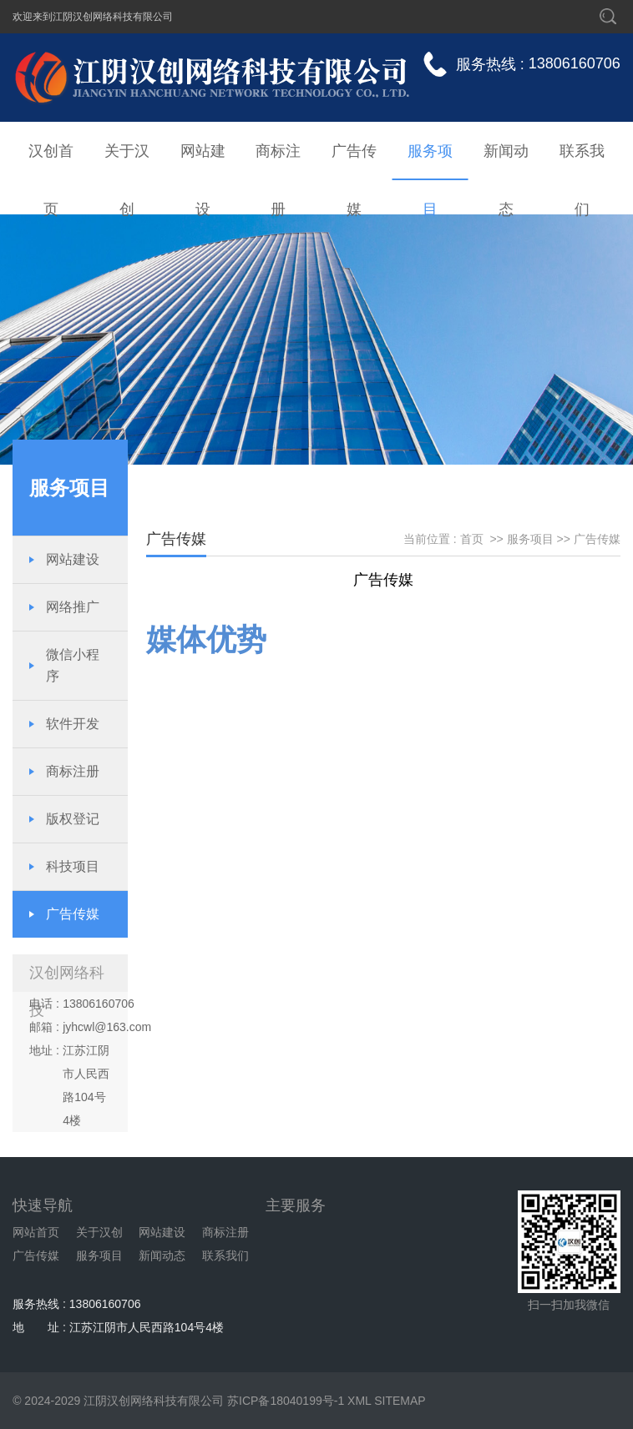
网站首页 (36, 1232)
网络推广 (72, 607)
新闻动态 (506, 161)
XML (359, 1400)
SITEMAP (399, 1400)
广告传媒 (354, 161)
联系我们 (582, 161)
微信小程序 (72, 665)
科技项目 (72, 866)
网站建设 (202, 161)
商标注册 (278, 161)
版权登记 (72, 819)
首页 (472, 539)
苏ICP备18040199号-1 (285, 1400)
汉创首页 (50, 161)
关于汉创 (126, 161)
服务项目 (430, 161)
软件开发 (72, 724)
